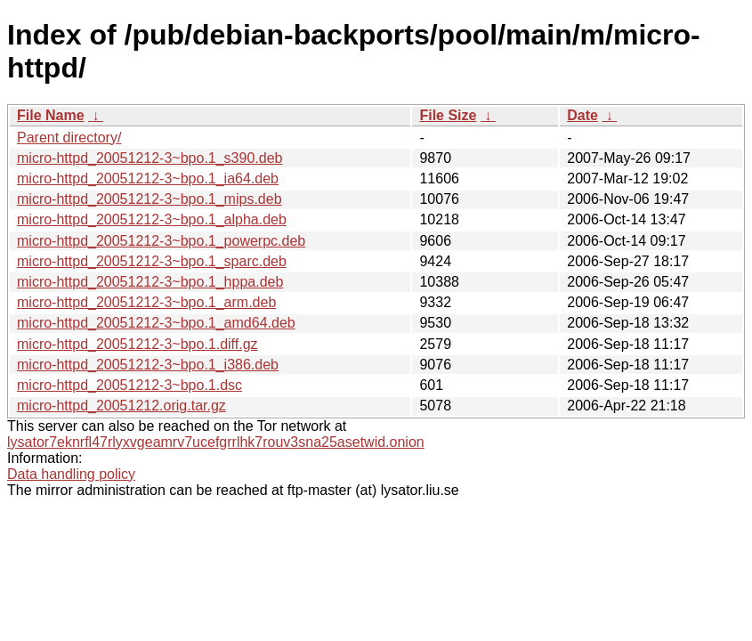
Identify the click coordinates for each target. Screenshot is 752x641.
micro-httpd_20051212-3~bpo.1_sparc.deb (152, 261)
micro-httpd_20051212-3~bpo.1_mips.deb (149, 199)
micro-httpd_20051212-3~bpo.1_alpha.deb (152, 219)
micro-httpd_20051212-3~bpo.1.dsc (129, 385)
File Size (447, 115)
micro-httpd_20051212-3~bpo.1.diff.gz (137, 344)
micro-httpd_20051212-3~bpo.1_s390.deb (149, 158)
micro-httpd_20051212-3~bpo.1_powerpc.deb (161, 240)
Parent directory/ (69, 137)
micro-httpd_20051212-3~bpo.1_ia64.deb (148, 178)
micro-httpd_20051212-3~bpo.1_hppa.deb (150, 281)
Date (582, 115)
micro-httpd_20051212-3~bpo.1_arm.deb (146, 302)
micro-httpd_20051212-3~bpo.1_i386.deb (148, 364)
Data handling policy (71, 474)
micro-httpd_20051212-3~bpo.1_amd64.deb (156, 322)
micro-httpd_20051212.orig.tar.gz (121, 405)
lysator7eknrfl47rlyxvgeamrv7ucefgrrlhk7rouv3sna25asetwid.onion (216, 442)
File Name (51, 115)
